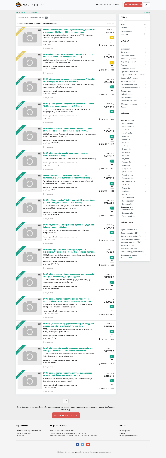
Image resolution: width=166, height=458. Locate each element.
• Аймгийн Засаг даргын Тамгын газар (29, 431)
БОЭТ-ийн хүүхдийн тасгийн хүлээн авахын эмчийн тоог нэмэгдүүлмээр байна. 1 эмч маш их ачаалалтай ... (68, 349)
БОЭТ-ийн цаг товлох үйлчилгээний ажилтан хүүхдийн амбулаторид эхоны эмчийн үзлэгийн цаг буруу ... (67, 129)
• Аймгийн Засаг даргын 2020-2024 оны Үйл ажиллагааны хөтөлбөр (73, 436)
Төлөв (124, 17)
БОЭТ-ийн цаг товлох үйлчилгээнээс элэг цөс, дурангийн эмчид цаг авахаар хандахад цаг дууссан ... (68, 275)
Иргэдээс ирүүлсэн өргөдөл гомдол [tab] (33, 17)
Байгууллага (127, 223)
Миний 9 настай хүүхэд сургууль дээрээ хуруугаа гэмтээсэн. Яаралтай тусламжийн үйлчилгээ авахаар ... (67, 176)
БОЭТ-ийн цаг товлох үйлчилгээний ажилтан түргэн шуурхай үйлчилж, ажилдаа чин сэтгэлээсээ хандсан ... (68, 300)
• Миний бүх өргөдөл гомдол (128, 436)
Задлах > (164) (126, 258)
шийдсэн (20, 79)
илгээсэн (133, 27)
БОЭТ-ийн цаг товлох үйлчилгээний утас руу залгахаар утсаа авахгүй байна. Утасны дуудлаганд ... (67, 374)
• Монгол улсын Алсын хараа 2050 (62, 431)
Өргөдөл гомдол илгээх (133, 5)
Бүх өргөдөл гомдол (103, 4)
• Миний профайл (124, 431)
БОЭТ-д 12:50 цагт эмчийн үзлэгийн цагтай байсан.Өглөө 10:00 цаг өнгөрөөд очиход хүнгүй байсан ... (68, 104)
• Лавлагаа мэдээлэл (23, 433)
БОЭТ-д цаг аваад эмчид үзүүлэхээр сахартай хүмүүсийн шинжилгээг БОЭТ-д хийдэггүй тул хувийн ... (68, 324)
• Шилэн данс (20, 436)
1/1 (66, 401)
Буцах (147, 12)
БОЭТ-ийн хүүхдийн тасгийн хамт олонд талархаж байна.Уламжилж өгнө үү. (65, 154)
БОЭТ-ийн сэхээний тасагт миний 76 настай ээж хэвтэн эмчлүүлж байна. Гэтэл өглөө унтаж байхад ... (68, 55)
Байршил (125, 113)
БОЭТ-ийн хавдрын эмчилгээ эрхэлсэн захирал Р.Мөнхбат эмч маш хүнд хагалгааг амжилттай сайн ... (69, 80)
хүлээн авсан (20, 30)
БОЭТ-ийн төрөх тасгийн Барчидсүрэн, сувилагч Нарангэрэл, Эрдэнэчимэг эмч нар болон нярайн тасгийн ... (69, 250)
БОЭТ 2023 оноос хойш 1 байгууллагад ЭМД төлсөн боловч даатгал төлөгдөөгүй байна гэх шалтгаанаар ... (69, 201)
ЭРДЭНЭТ (27, 4)
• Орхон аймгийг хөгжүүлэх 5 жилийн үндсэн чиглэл (68, 433)
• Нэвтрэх (122, 433)
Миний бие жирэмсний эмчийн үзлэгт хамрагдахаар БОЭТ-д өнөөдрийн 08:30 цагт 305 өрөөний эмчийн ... (69, 30)
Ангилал (125, 41)
